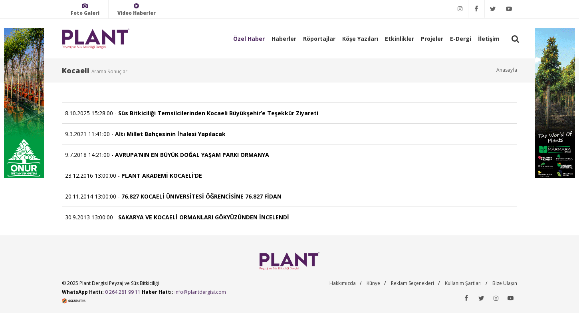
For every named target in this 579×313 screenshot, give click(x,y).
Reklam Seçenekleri (412, 283)
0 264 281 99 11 (123, 292)
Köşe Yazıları (360, 38)
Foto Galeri (85, 9)
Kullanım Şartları (463, 283)
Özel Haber (249, 38)
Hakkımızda (342, 283)
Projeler (432, 38)
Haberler (284, 38)
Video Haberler (136, 9)
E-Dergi (460, 38)
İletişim (489, 38)
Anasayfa (506, 69)
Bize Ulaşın (504, 283)
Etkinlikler (399, 38)
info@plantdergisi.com (200, 292)
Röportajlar (319, 38)
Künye (373, 283)
